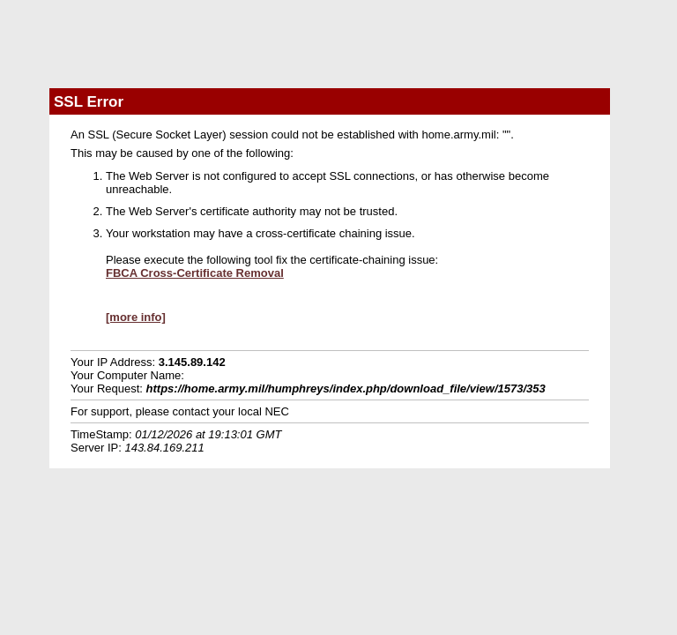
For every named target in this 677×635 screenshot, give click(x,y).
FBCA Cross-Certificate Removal (195, 273)
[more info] (136, 317)
